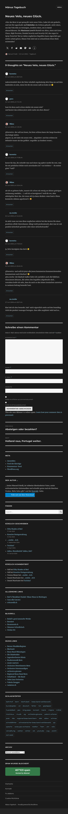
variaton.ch (11, 685)
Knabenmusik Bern (14, 660)
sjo (54, 722)
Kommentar (10, 337)
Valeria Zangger (13, 682)
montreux (10, 714)
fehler (34, 706)
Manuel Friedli (12, 54)
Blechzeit (11, 649)
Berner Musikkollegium (16, 646)
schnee (54, 718)
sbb (40, 718)
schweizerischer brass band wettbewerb (35, 722)
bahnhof (9, 702)
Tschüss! (10, 546)
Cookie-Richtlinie (12, 798)
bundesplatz (11, 706)
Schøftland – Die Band (16, 677)
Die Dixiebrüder (13, 655)
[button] (7, 48)
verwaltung (10, 731)
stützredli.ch (12, 602)
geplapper (47, 706)
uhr (47, 727)
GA (39, 706)
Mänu (11, 124)
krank (44, 710)
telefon (35, 727)
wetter (20, 731)
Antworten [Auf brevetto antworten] (9, 90)
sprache (9, 727)
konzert (36, 710)
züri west (9, 735)
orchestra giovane (14, 671)
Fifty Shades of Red (14, 529)
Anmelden (11, 461)
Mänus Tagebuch (15, 7)
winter (27, 731)
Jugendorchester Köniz (16, 657)
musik (18, 714)
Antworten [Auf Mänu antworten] (9, 146)
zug (47, 731)
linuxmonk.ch (12, 624)
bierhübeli (25, 702)
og (25, 714)
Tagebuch (33, 54)
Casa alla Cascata (13, 600)
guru (11, 99)
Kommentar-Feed (14, 466)
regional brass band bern (27, 718)
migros (51, 710)
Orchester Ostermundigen (17, 668)
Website (8, 387)
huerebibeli (10, 710)
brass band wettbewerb (41, 702)
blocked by (22, 771)
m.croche (13, 213)
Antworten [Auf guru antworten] (9, 115)
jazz (18, 710)
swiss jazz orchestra (22, 727)
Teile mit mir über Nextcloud (20, 494)
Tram (42, 727)
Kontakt (35, 491)
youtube (40, 731)
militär (58, 710)
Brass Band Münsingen (16, 652)
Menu (59, 7)
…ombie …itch (12, 540)
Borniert (10, 622)
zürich (54, 731)
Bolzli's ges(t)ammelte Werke (19, 619)
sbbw (46, 718)
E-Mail (8, 377)
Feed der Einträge (14, 464)
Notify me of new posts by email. (15, 405)
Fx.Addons (9, 793)
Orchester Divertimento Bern (18, 666)
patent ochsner (51, 714)
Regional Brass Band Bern (17, 674)
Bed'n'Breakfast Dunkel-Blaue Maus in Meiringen (27, 597)
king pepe (27, 710)
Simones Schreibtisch (15, 627)
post (8, 718)
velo (53, 727)
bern (17, 702)
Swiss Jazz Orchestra (15, 680)
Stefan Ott (11, 630)
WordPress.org (13, 469)
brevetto (12, 74)
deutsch (26, 706)
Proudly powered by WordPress (28, 804)
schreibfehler (11, 722)
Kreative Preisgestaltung (17, 534)
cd (19, 706)
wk (34, 731)
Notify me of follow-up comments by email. (19, 399)
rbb (13, 718)
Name (8, 367)
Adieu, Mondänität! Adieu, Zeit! (19, 551)
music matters (13, 663)
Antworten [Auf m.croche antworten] (9, 232)
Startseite (9, 784)
